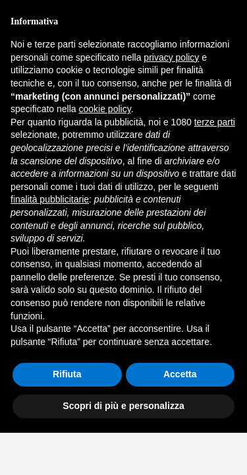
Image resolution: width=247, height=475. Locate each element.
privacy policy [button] (171, 57)
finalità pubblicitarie (50, 199)
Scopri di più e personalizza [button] (123, 405)
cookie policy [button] (105, 109)
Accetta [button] (180, 374)
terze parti (214, 122)
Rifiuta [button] (67, 374)
